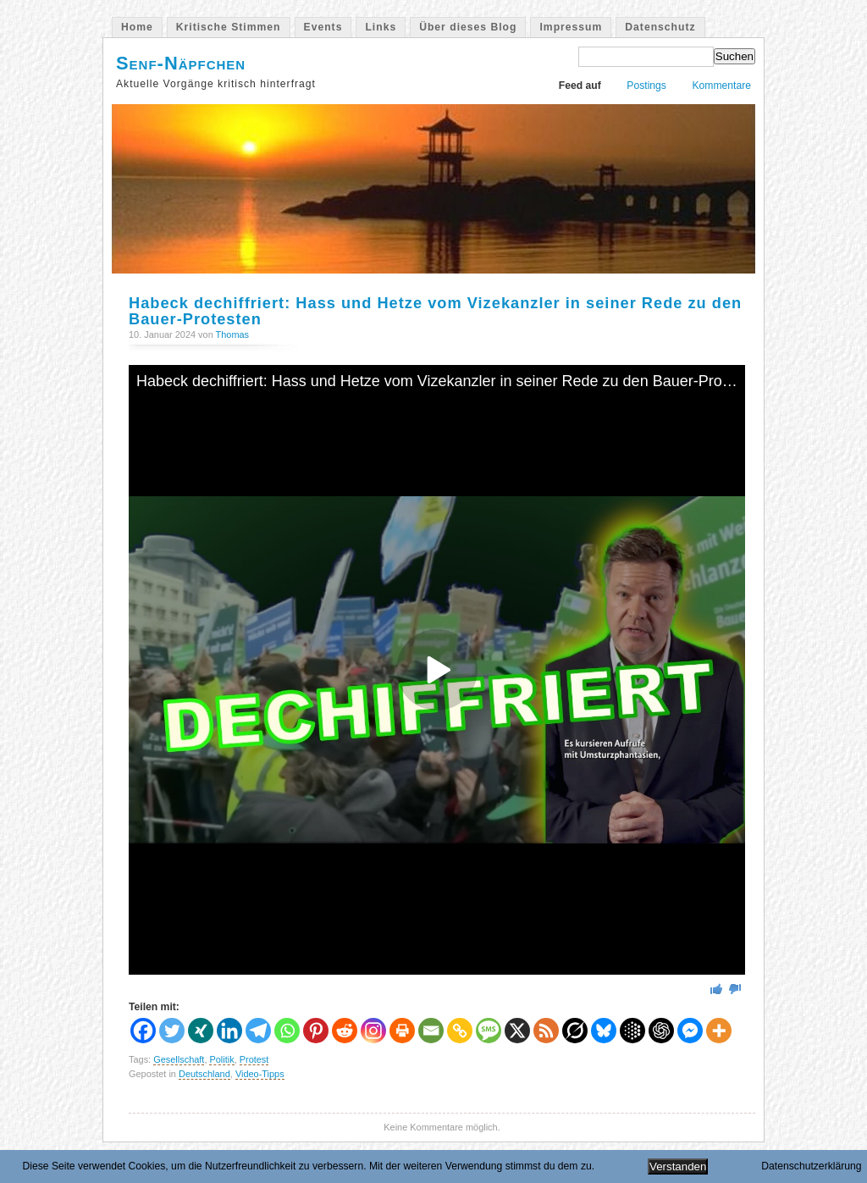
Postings (646, 85)
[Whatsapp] (287, 1030)
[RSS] (546, 1030)
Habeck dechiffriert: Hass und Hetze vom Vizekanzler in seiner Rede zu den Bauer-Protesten (435, 311)
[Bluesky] (603, 1030)
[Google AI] (632, 1030)
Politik (221, 1059)
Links (380, 27)
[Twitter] (172, 1030)
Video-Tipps (259, 1074)
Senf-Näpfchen (181, 63)
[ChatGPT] (661, 1030)
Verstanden (677, 1166)
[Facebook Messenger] (690, 1030)
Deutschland (204, 1074)
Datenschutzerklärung (811, 1166)
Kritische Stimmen (228, 27)
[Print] (402, 1030)
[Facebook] (143, 1030)
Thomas (233, 334)
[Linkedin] (229, 1030)
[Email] (431, 1030)
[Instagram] (373, 1030)
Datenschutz (660, 27)
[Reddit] (344, 1030)
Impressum (570, 27)
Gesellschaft (178, 1059)
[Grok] (575, 1030)
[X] (517, 1030)
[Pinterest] (316, 1030)
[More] (719, 1030)
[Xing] (200, 1030)
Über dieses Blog (467, 27)
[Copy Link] (459, 1030)
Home (137, 27)
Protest (254, 1059)
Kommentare (721, 85)
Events (323, 27)
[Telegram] (258, 1030)
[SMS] (488, 1030)
